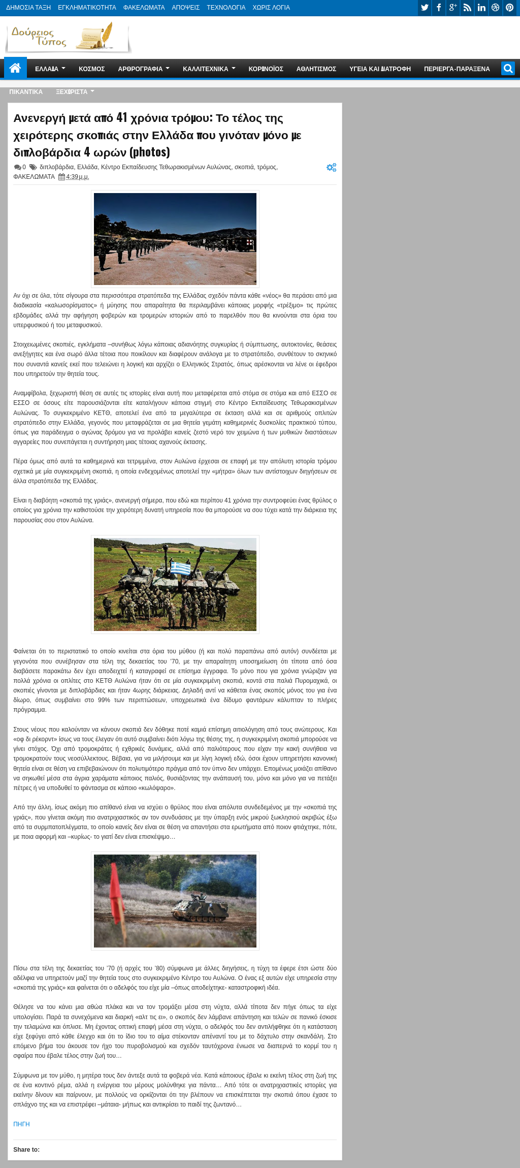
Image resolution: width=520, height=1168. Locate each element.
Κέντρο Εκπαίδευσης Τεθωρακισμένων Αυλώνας (166, 167)
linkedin (481, 8)
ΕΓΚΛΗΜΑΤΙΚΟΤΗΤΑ (87, 7)
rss (467, 8)
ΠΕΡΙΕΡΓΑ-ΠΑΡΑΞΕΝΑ (457, 68)
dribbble (495, 8)
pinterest (509, 8)
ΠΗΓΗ (21, 1124)
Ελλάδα (87, 167)
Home (15, 68)
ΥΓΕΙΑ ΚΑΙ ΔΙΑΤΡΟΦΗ (380, 68)
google (453, 8)
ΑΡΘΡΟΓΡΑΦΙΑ (140, 68)
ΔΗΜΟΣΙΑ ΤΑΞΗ (28, 7)
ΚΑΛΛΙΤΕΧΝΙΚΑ (205, 68)
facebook (438, 8)
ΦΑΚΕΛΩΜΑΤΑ (144, 7)
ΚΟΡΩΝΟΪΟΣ (266, 68)
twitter (424, 8)
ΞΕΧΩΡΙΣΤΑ (71, 91)
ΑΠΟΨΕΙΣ (186, 7)
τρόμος (266, 167)
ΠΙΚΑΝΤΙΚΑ (26, 91)
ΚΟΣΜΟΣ (92, 68)
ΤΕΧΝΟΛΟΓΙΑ (226, 7)
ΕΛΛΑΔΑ (46, 68)
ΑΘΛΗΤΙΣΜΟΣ (316, 68)
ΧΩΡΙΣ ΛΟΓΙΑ (271, 7)
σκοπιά (244, 167)
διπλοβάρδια (57, 167)
